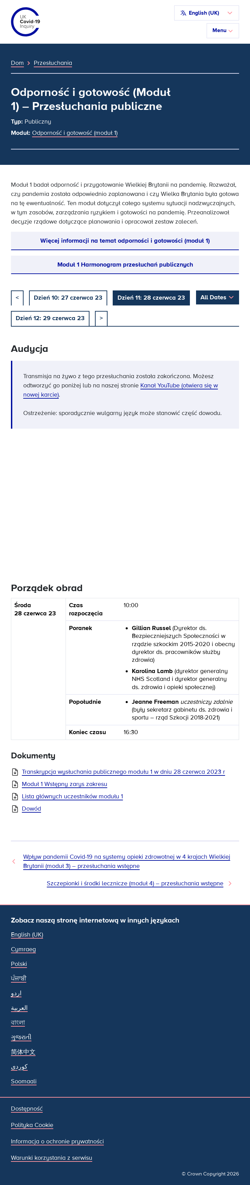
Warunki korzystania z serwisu (51, 1157)
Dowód (31, 808)
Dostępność (27, 1108)
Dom (17, 63)
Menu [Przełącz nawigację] (222, 30)
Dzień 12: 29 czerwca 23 (50, 318)
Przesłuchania (53, 63)
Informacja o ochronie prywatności (57, 1141)
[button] (206, 12)
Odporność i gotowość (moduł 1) (74, 133)
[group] (125, 671)
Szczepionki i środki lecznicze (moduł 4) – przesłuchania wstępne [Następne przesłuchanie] (135, 883)
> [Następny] (101, 318)
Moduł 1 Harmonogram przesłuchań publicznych (125, 264)
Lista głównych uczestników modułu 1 (72, 796)
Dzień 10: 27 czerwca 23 (68, 297)
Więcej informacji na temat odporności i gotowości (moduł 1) (125, 240)
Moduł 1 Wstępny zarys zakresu (64, 784)
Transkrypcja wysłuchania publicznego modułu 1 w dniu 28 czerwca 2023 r (123, 771)
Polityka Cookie (32, 1125)
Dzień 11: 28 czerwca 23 (151, 297)
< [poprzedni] (17, 297)
